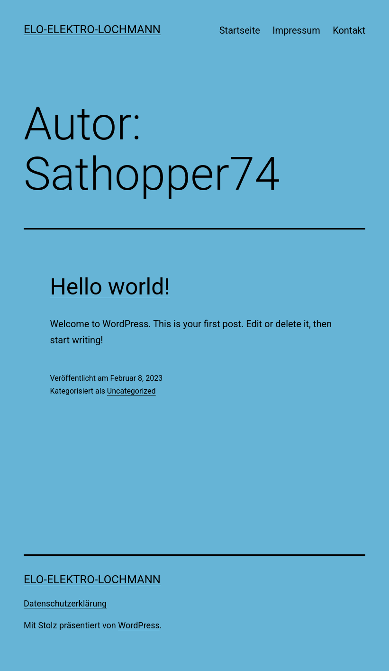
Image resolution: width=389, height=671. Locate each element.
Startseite (239, 30)
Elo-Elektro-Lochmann (92, 29)
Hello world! (110, 286)
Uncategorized (131, 390)
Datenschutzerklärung (65, 603)
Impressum (296, 30)
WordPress (138, 625)
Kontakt (349, 30)
